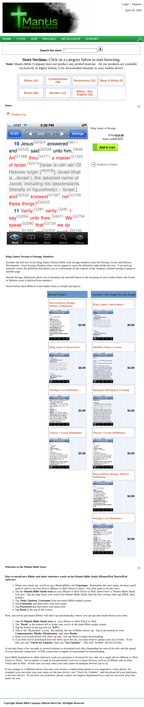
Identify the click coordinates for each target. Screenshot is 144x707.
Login (125, 4)
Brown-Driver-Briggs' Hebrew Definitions (62, 304)
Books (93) (31, 92)
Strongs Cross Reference (63, 389)
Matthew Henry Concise (107, 347)
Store (21, 38)
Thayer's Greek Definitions (65, 432)
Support (92, 38)
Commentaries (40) (58, 80)
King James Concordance (64, 347)
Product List (18, 114)
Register (136, 4)
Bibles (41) (31, 80)
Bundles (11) (58, 92)
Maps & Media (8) (111, 80)
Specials (49, 38)
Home (7, 38)
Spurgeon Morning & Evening (111, 389)
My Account (70, 38)
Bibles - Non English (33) (85, 93)
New (34, 38)
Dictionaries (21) (85, 80)
